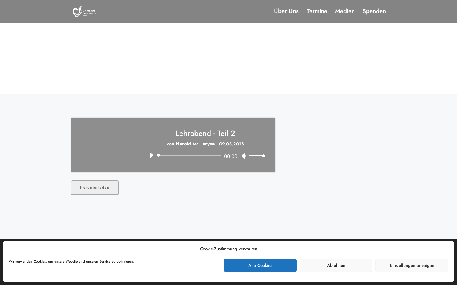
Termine (317, 12)
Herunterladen (95, 187)
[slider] (190, 155)
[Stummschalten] (243, 156)
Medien (345, 12)
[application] (205, 156)
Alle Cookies (260, 265)
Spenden (374, 12)
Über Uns (286, 12)
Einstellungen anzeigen (412, 265)
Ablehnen (336, 265)
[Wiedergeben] (151, 155)
